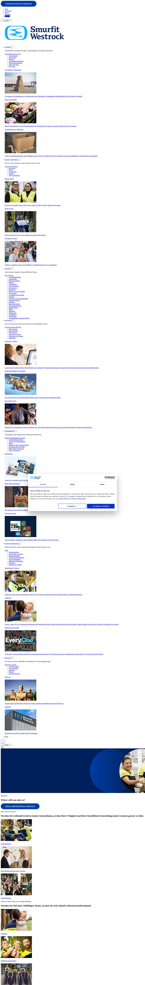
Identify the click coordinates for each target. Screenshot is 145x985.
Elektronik (12, 290)
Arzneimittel (13, 279)
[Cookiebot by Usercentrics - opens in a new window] (106, 477)
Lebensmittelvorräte (15, 306)
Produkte (7, 47)
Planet (11, 170)
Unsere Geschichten (11, 160)
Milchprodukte (13, 307)
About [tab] (102, 484)
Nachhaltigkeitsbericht (16, 440)
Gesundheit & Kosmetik (16, 295)
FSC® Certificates (14, 450)
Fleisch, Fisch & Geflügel (17, 291)
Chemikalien (13, 284)
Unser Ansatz (13, 329)
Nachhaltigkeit (9, 431)
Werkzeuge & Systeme (16, 336)
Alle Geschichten (14, 175)
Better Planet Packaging (16, 449)
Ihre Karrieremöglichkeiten (20, 806)
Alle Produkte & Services (13, 54)
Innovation (8, 320)
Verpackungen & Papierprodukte (19, 318)
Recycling (12, 66)
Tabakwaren (12, 313)
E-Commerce (13, 288)
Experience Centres (15, 334)
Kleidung (12, 302)
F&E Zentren (13, 333)
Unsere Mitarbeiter (15, 559)
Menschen (12, 168)
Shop (6, 9)
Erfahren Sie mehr (10, 665)
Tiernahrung (12, 316)
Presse (7, 13)
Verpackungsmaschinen (16, 61)
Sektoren (7, 268)
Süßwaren (12, 311)
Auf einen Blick (14, 666)
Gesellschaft (12, 172)
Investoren (8, 11)
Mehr (6, 550)
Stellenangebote (14, 552)
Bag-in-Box (12, 58)
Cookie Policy (63, 498)
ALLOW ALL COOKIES (101, 506)
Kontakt (7, 16)
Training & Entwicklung (16, 558)
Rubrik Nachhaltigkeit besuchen (15, 438)
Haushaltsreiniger (14, 300)
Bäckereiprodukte (14, 281)
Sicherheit (12, 563)
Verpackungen (13, 56)
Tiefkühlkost (13, 315)
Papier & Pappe (14, 65)
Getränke (12, 297)
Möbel (11, 309)
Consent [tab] (43, 484)
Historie (11, 672)
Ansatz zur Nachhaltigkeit (17, 441)
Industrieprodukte (14, 304)
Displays (11, 59)
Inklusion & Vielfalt (15, 565)
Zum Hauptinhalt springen (18, 4)
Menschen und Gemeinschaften (19, 445)
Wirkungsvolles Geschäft (17, 447)
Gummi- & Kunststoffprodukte (18, 299)
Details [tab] (72, 484)
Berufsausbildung (14, 556)
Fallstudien (12, 338)
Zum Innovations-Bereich (13, 327)
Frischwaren (12, 293)
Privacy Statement (79, 498)
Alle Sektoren (9, 275)
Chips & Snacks (14, 286)
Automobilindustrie (15, 277)
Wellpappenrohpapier (15, 63)
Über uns (7, 658)
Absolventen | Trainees (16, 554)
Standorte (8, 14)
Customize (72, 506)
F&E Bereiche (13, 331)
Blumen (11, 283)
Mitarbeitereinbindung (16, 561)
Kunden (11, 174)
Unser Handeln (13, 668)
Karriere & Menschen (12, 543)
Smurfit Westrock (14, 674)
